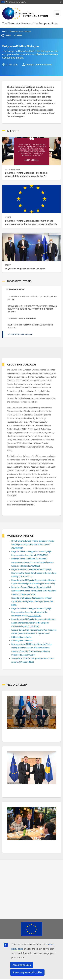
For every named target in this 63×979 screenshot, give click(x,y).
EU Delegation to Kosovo (22, 640)
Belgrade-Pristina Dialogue (20, 334)
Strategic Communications (38, 64)
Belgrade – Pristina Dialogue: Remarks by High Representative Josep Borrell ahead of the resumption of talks (31, 612)
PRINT (17, 35)
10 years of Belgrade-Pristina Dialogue (25, 268)
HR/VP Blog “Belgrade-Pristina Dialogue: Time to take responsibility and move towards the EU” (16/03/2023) (32, 544)
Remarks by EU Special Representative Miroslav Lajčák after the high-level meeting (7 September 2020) (32, 601)
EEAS (4, 31)
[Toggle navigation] (57, 13)
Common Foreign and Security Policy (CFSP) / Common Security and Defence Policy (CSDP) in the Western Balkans (32, 309)
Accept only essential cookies (27, 972)
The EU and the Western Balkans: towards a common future (32, 298)
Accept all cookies (22, 965)
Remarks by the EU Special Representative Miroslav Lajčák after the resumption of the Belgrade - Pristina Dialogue (33, 622)
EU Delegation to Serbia (21, 637)
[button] (6, 35)
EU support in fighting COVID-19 (22, 318)
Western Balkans (15, 289)
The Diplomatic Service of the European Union (30, 23)
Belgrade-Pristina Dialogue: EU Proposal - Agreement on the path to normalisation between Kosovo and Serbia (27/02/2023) (32, 562)
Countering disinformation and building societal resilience (30, 326)
